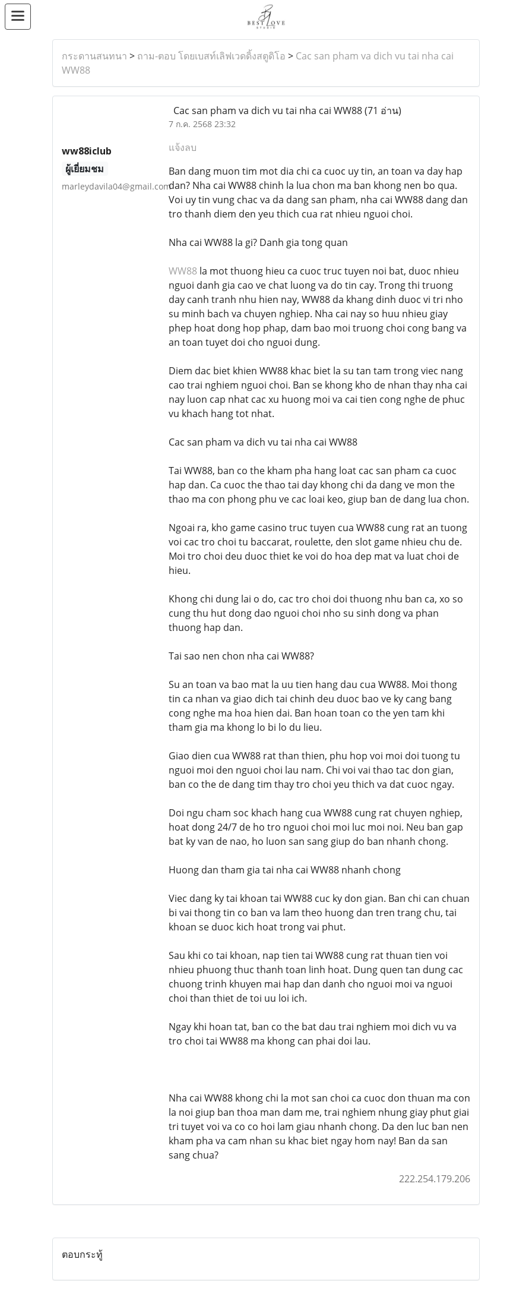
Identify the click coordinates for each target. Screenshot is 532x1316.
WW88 (183, 270)
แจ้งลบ (183, 147)
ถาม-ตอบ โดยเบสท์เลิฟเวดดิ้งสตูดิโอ (211, 55)
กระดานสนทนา (94, 55)
